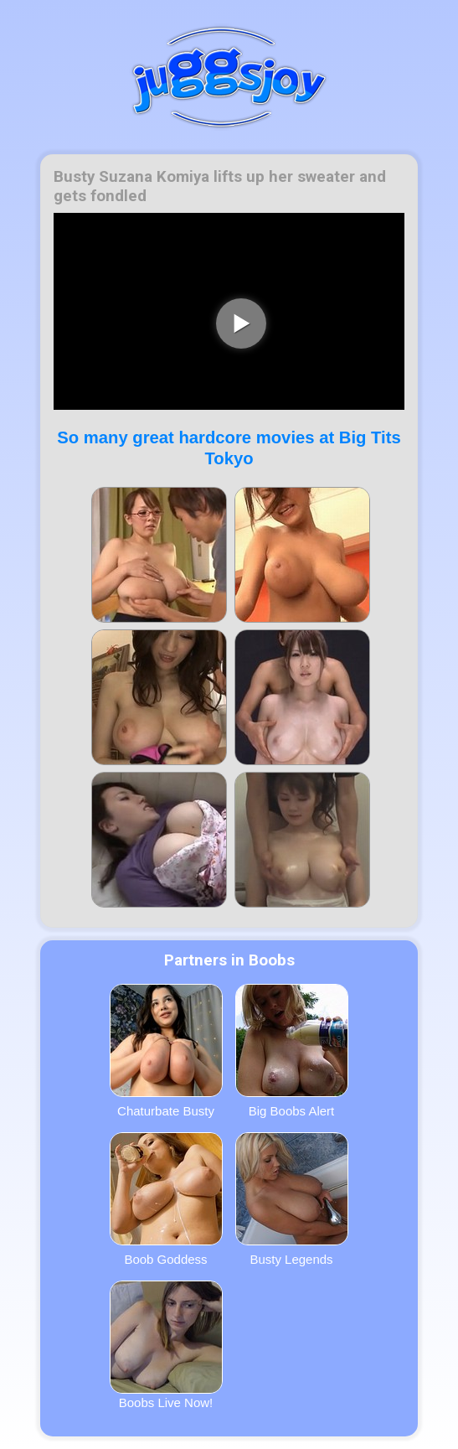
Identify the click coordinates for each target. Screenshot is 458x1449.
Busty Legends (291, 1199)
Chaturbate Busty (166, 1051)
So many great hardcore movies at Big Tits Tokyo (228, 448)
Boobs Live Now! (166, 1345)
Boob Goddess (166, 1199)
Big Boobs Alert (291, 1051)
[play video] (241, 323)
